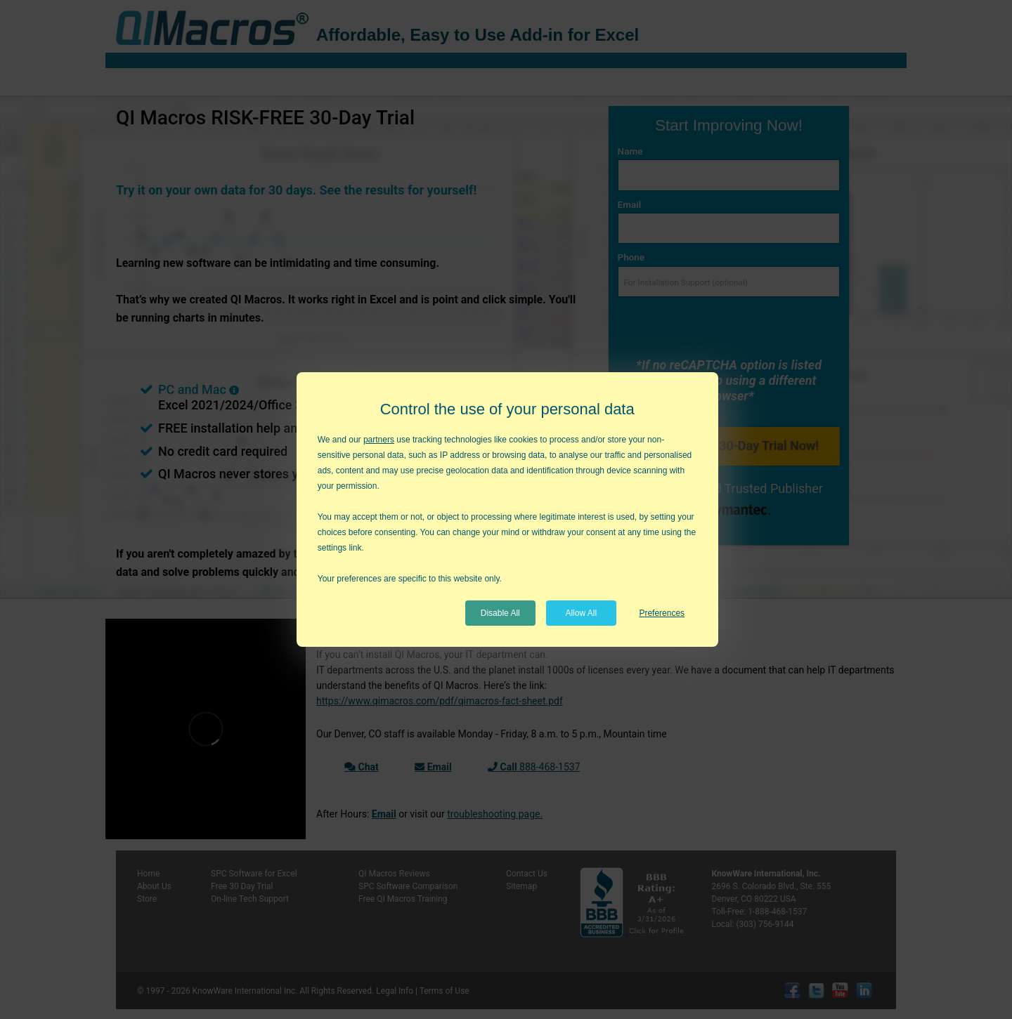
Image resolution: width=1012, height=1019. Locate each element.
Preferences (662, 613)
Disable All (500, 613)
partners (378, 440)
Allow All (581, 613)
